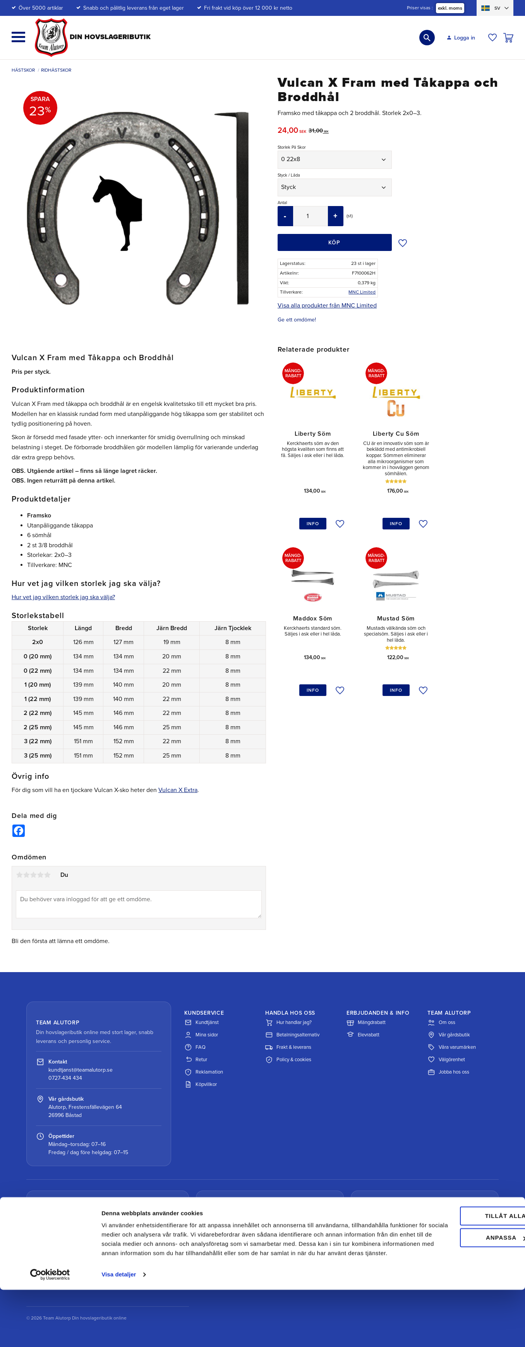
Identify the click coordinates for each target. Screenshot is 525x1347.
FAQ (195, 1047)
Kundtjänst (201, 1022)
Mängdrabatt (366, 1022)
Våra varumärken (451, 1047)
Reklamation (203, 1072)
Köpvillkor (200, 1084)
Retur (195, 1060)
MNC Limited (362, 292)
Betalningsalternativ (292, 1035)
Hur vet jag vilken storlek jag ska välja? (63, 597)
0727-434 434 (65, 1078)
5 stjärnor (47, 874)
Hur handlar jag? (288, 1022)
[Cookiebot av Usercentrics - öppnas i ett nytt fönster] (50, 1332)
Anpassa (460, 1285)
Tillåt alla (459, 1264)
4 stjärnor (40, 874)
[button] (18, 37)
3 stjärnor (33, 874)
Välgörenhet (446, 1060)
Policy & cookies (288, 1060)
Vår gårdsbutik (448, 1035)
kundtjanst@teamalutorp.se (80, 1070)
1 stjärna (19, 874)
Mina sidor (201, 1035)
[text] (293, 131)
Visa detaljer (118, 1331)
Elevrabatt (363, 1035)
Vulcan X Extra (177, 790)
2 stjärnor (26, 874)
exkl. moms (450, 8)
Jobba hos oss (448, 1072)
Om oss (441, 1022)
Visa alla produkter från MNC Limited (327, 305)
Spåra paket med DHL (75, 1243)
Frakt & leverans (288, 1047)
